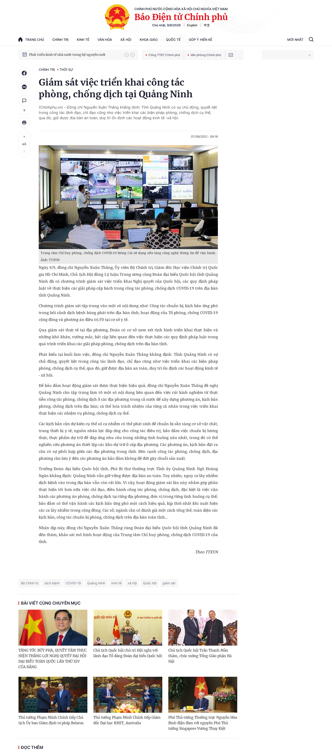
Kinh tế (83, 40)
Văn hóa (105, 40)
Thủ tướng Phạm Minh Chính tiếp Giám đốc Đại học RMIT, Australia (126, 720)
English (192, 25)
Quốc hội (149, 583)
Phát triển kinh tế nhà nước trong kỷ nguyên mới (67, 55)
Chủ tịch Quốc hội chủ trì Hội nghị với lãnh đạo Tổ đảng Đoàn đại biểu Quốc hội (127, 653)
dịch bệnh (51, 583)
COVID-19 (73, 583)
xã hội (132, 583)
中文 (207, 25)
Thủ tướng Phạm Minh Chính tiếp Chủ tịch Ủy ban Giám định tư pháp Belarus (51, 720)
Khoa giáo (149, 40)
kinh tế (116, 583)
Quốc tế (173, 40)
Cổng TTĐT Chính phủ (163, 55)
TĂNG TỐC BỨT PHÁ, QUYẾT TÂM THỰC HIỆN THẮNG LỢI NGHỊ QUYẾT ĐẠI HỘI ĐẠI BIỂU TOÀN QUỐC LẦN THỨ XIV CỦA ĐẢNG (52, 658)
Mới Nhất (295, 40)
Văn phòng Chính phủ (204, 55)
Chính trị (60, 40)
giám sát (169, 583)
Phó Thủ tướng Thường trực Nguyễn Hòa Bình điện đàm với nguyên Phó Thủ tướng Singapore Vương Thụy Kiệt (202, 723)
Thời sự (66, 69)
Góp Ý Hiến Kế (200, 40)
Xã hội (125, 40)
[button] (126, 55)
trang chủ (31, 39)
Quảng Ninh (96, 583)
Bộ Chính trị (29, 583)
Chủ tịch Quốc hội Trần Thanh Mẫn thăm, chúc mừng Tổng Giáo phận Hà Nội (199, 656)
